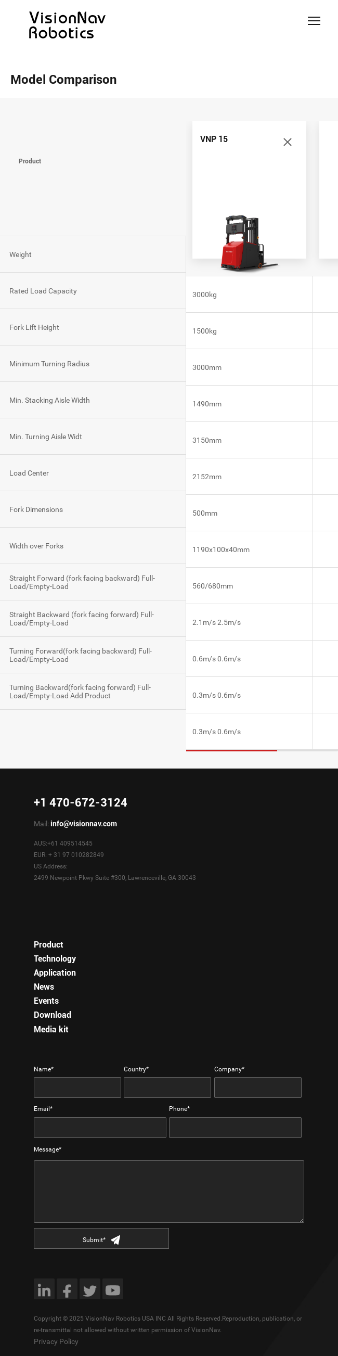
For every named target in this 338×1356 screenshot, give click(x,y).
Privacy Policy (56, 1341)
